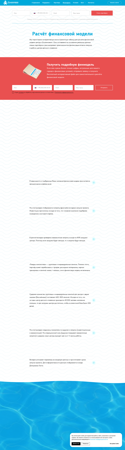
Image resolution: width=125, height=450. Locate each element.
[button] (114, 3)
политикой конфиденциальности (88, 19)
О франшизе (36, 2)
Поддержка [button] (46, 2)
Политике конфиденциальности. (99, 439)
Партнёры (57, 2)
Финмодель (66, 2)
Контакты (91, 2)
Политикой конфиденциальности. (64, 92)
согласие (21, 92)
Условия (75, 2)
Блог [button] (82, 2)
